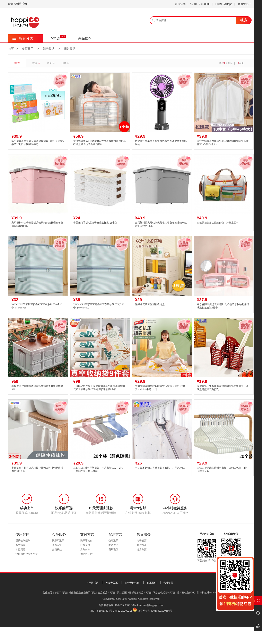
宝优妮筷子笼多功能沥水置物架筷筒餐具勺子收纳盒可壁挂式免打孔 (222, 388)
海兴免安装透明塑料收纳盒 (150, 304)
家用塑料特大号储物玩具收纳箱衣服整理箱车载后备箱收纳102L (161, 224)
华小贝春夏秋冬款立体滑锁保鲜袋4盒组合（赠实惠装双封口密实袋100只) (37, 143)
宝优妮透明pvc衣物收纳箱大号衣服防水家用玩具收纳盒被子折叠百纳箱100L (99, 143)
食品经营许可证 (106, 592)
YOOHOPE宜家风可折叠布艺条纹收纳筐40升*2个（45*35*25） (36, 306)
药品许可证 (145, 592)
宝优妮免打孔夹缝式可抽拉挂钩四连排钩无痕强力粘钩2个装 (37, 469)
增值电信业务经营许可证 (82, 592)
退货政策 (142, 549)
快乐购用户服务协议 (27, 554)
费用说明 (113, 549)
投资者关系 (111, 582)
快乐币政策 (58, 540)
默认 (35, 63)
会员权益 (57, 549)
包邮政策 (113, 540)
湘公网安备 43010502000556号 (155, 610)
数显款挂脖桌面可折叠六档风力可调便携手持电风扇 (161, 143)
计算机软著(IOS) (186, 592)
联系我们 (152, 582)
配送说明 (113, 545)
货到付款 (85, 549)
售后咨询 (142, 545)
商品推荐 (84, 38)
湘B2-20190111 (123, 610)
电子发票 (142, 540)
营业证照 (168, 582)
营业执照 (47, 592)
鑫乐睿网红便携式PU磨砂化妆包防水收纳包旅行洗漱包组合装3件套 (223, 306)
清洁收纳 (48, 48)
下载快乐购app (223, 4)
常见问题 (20, 549)
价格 (66, 63)
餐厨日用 (27, 48)
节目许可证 (60, 592)
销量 (49, 63)
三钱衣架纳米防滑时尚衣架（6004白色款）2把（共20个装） (222, 469)
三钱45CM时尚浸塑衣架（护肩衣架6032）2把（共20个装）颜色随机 (98, 469)
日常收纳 (70, 48)
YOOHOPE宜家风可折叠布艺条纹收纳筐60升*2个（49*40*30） (98, 306)
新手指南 (20, 545)
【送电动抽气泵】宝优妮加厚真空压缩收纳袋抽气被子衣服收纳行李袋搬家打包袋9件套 (99, 388)
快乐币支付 (86, 540)
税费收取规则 (23, 540)
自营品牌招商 (132, 582)
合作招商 (180, 4)
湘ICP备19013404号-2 (102, 610)
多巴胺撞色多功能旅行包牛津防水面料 (218, 222)
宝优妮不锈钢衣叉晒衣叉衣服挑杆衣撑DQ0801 (160, 467)
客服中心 (245, 4)
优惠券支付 (86, 554)
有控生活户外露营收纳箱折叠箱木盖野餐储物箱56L (37, 388)
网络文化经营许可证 (164, 592)
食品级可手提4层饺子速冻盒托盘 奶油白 (95, 222)
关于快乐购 (92, 582)
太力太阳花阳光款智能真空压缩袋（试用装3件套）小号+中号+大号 (160, 388)
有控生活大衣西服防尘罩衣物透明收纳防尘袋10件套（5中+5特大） (222, 143)
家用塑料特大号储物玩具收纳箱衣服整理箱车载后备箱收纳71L (37, 224)
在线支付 (85, 545)
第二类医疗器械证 (127, 592)
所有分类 (23, 38)
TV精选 (54, 38)
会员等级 (57, 545)
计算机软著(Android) (208, 592)
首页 (11, 48)
